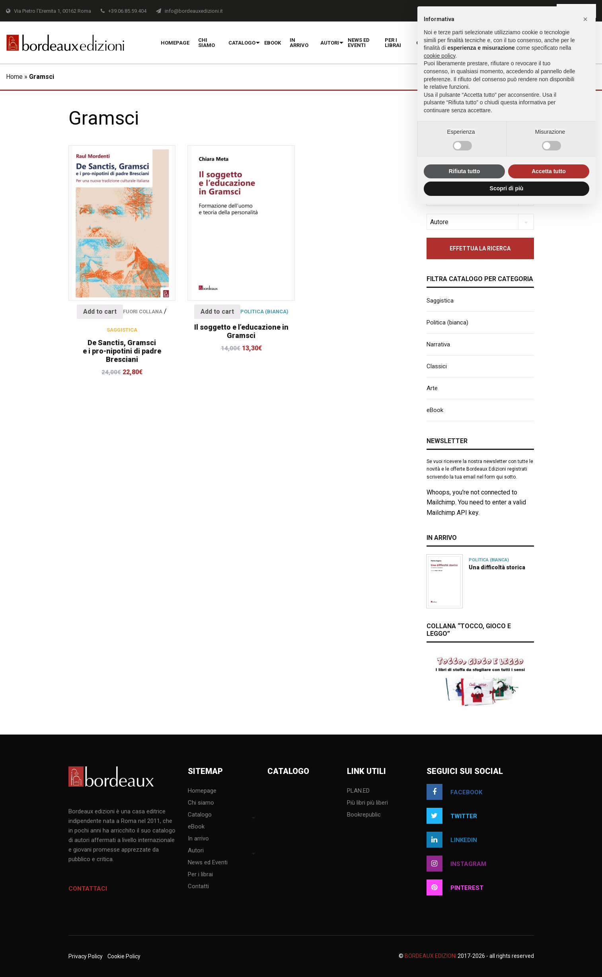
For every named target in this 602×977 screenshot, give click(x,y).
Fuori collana (142, 312)
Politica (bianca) (264, 312)
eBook (272, 43)
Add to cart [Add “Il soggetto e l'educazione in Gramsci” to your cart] (217, 311)
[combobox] (480, 222)
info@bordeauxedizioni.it (189, 11)
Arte (432, 388)
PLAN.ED (358, 791)
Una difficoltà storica (497, 567)
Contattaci (87, 888)
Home (14, 76)
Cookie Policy (123, 956)
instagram (456, 863)
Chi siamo (206, 42)
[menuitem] (175, 42)
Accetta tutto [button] (549, 171)
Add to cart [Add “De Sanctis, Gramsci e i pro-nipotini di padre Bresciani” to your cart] (100, 311)
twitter (452, 816)
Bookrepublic (364, 815)
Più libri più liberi (367, 803)
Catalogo (241, 43)
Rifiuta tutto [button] (464, 171)
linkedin (452, 840)
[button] (585, 19)
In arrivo (299, 42)
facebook (454, 792)
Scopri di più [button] (507, 188)
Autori (329, 43)
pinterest (455, 887)
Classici (437, 366)
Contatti (198, 886)
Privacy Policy (85, 956)
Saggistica (122, 330)
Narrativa (438, 344)
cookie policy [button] (439, 56)
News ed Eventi (359, 42)
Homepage (175, 43)
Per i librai (393, 42)
